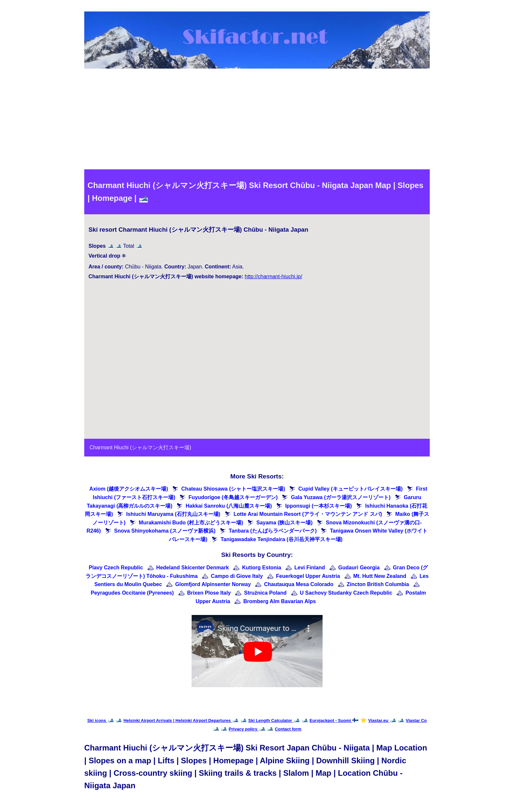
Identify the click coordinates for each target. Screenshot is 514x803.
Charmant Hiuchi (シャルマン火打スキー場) (140, 447)
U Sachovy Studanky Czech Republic (346, 593)
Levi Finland (309, 567)
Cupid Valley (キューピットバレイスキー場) (350, 489)
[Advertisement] (257, 120)
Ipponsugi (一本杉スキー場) (318, 506)
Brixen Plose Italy (209, 593)
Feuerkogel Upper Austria (308, 576)
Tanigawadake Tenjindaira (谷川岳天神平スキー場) (282, 539)
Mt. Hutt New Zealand (379, 576)
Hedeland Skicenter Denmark (192, 567)
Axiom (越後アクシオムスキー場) (128, 489)
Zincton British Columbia (378, 584)
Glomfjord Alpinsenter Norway (213, 584)
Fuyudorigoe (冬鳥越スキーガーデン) (233, 497)
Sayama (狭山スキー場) (284, 522)
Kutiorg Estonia (261, 567)
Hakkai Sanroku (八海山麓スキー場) (229, 506)
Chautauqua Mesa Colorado (299, 584)
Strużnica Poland (265, 593)
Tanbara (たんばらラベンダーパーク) (273, 531)
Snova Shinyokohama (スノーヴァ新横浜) (164, 531)
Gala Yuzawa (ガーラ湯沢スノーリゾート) (340, 497)
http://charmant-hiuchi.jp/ (273, 276)
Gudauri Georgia (359, 567)
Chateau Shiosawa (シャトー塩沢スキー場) (233, 489)
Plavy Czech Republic (116, 567)
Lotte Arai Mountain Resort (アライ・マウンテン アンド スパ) (308, 514)
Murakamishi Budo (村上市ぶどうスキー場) (191, 522)
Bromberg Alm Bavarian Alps (279, 601)
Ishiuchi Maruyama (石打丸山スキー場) (173, 514)
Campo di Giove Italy (237, 576)
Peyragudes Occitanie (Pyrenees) (132, 593)
